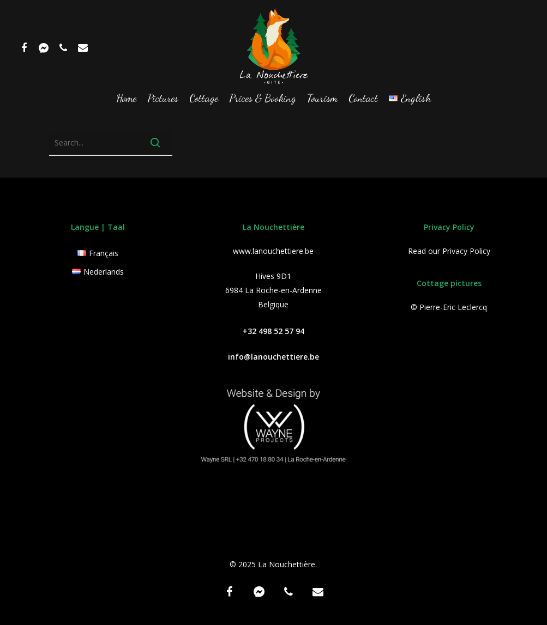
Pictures (162, 99)
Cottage (203, 99)
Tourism (322, 99)
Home (126, 99)
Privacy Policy (466, 251)
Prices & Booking (262, 99)
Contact (363, 99)
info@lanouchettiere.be (273, 356)
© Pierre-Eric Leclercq (449, 307)
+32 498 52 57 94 (273, 331)
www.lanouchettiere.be (273, 251)
